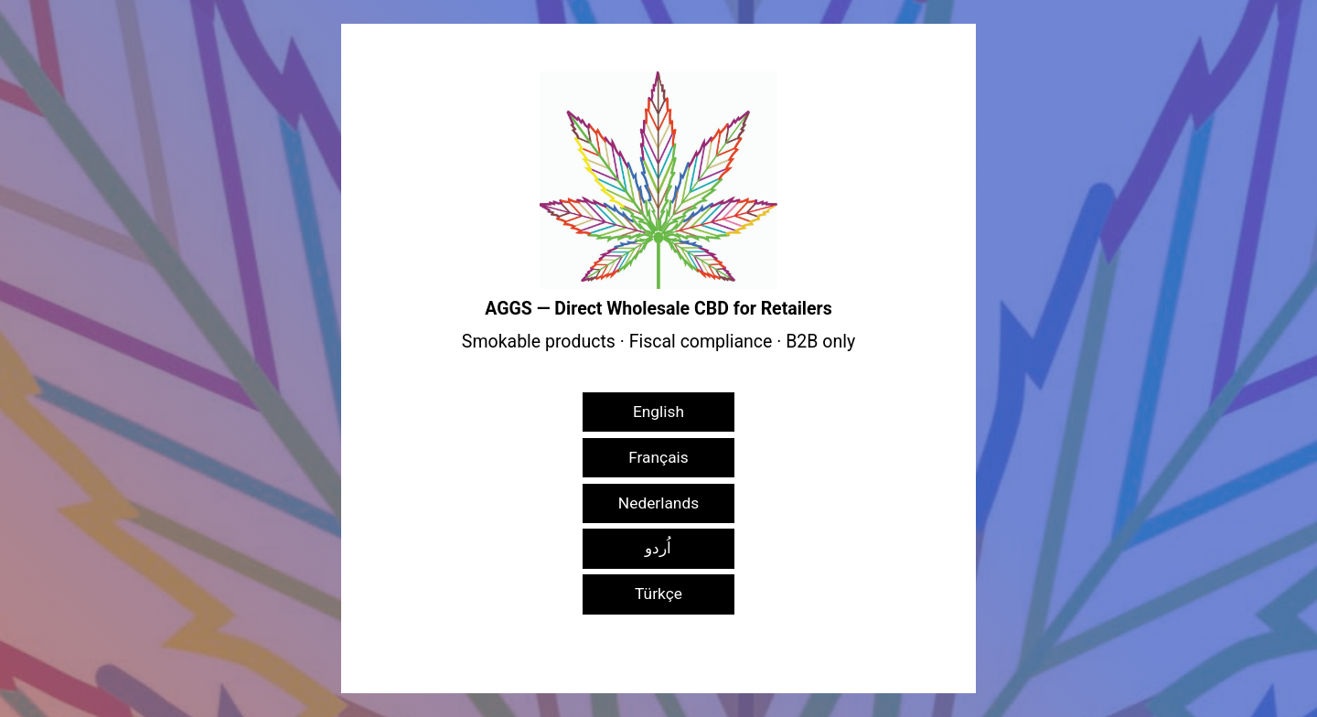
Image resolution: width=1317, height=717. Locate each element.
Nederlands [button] (658, 503)
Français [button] (658, 457)
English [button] (658, 411)
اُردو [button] (658, 548)
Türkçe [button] (658, 593)
